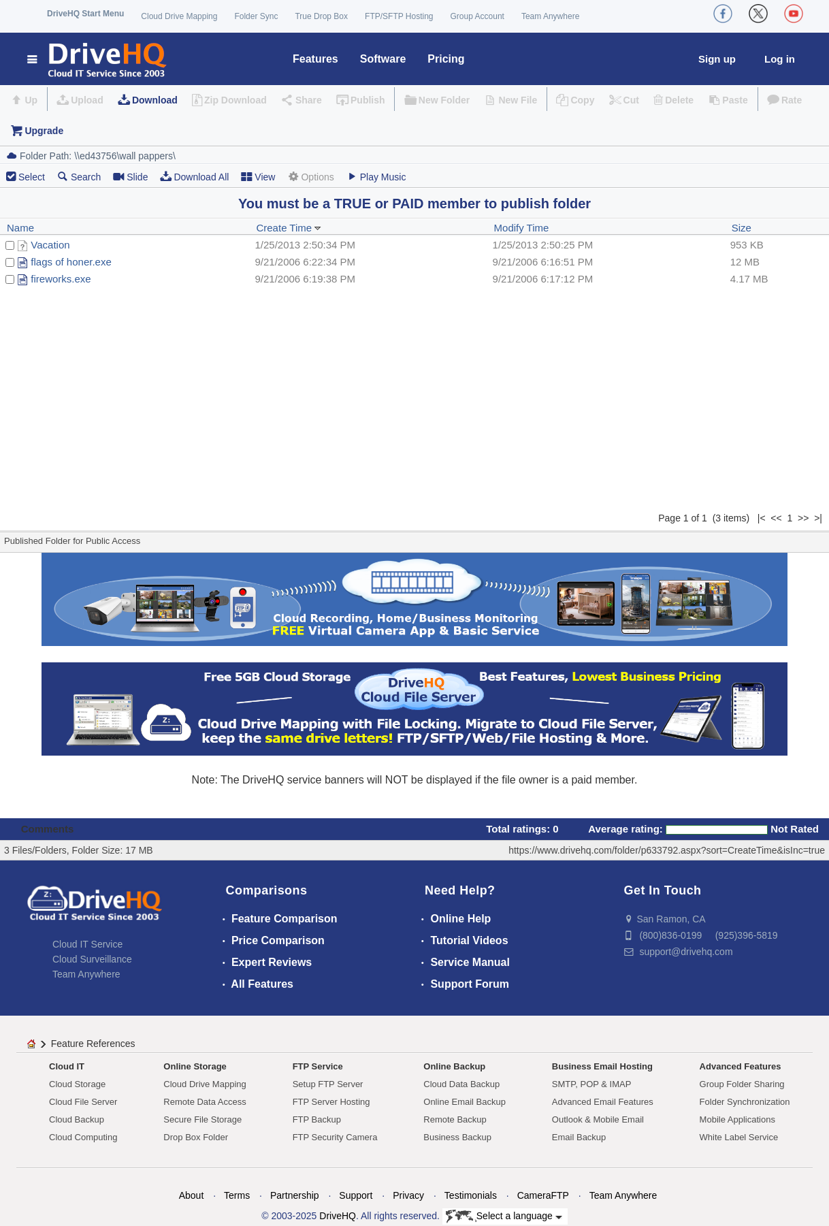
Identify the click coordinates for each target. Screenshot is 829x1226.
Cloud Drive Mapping (179, 16)
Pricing (445, 59)
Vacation (50, 245)
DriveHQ (337, 1215)
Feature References (93, 1043)
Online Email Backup (464, 1102)
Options (310, 176)
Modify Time (521, 227)
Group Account (477, 16)
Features (315, 59)
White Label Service (739, 1137)
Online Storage (194, 1066)
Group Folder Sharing (742, 1084)
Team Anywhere (550, 16)
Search (79, 176)
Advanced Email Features (602, 1102)
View (258, 176)
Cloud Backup (76, 1119)
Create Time (288, 227)
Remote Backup (455, 1119)
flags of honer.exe (71, 262)
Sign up (717, 59)
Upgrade (44, 130)
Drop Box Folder (195, 1137)
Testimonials (470, 1195)
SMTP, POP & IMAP (592, 1084)
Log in (779, 59)
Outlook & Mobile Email (598, 1119)
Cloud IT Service (87, 944)
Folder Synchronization (745, 1102)
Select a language (504, 1216)
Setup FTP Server (328, 1084)
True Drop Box (321, 16)
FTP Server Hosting (331, 1102)
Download (155, 100)
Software (383, 59)
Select (31, 177)
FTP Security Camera (335, 1137)
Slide (130, 176)
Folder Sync (256, 16)
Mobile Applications (737, 1119)
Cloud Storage (77, 1084)
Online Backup (454, 1066)
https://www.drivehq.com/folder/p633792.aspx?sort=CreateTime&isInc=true (666, 850)
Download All (194, 176)
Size (741, 227)
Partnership (294, 1195)
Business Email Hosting (602, 1066)
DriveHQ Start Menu (85, 13)
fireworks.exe (61, 279)
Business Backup (457, 1137)
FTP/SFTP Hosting (399, 16)
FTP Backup (317, 1119)
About (191, 1195)
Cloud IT (66, 1066)
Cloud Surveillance (92, 959)
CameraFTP (543, 1195)
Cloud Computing (83, 1137)
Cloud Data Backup (461, 1084)
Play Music (376, 176)
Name (20, 227)
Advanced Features (740, 1066)
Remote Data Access (204, 1102)
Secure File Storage (202, 1119)
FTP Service (318, 1066)
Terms (237, 1195)
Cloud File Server (83, 1102)
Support (355, 1195)
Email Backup (579, 1137)
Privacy (408, 1195)
